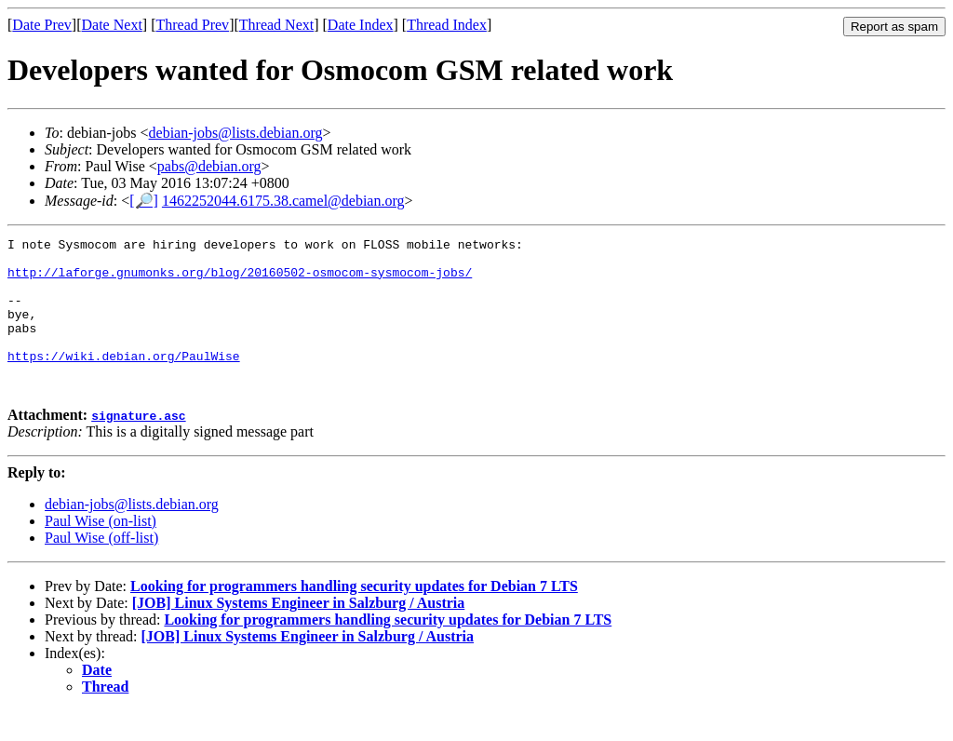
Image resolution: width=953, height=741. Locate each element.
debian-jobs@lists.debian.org (236, 133)
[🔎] (143, 201)
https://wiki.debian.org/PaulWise (123, 380)
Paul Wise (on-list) (100, 551)
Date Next (112, 25)
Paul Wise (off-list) (101, 568)
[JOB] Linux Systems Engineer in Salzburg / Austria (298, 633)
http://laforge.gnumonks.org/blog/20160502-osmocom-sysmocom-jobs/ (239, 280)
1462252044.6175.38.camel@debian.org (283, 201)
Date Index (361, 25)
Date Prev (42, 25)
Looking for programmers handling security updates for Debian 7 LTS (354, 617)
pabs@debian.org (209, 166)
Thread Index (447, 25)
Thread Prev (192, 25)
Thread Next (276, 25)
